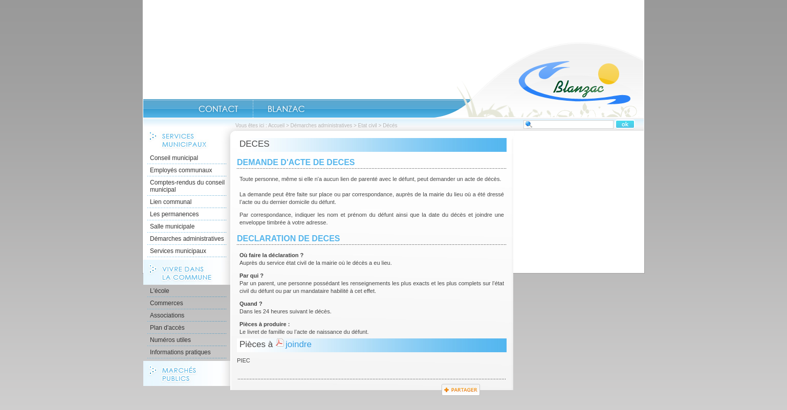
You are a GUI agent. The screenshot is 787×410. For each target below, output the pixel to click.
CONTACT (218, 109)
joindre (299, 344)
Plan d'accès (167, 327)
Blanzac (286, 109)
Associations (167, 315)
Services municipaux (178, 251)
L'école (159, 290)
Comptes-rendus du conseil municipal (187, 186)
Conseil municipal (174, 158)
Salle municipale (172, 226)
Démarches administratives (322, 125)
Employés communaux (181, 170)
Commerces (166, 303)
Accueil (539, 80)
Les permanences (174, 214)
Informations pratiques (180, 352)
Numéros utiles (170, 340)
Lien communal (170, 202)
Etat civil (367, 125)
